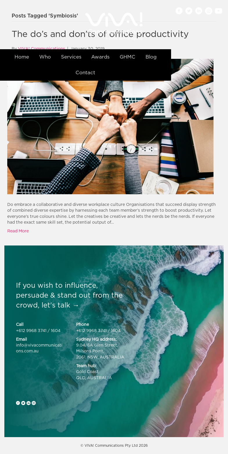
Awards (100, 56)
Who (45, 56)
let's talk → (60, 305)
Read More (18, 231)
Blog (151, 56)
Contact (85, 72)
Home (22, 56)
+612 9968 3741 (31, 330)
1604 (55, 330)
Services (71, 56)
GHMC (127, 56)
